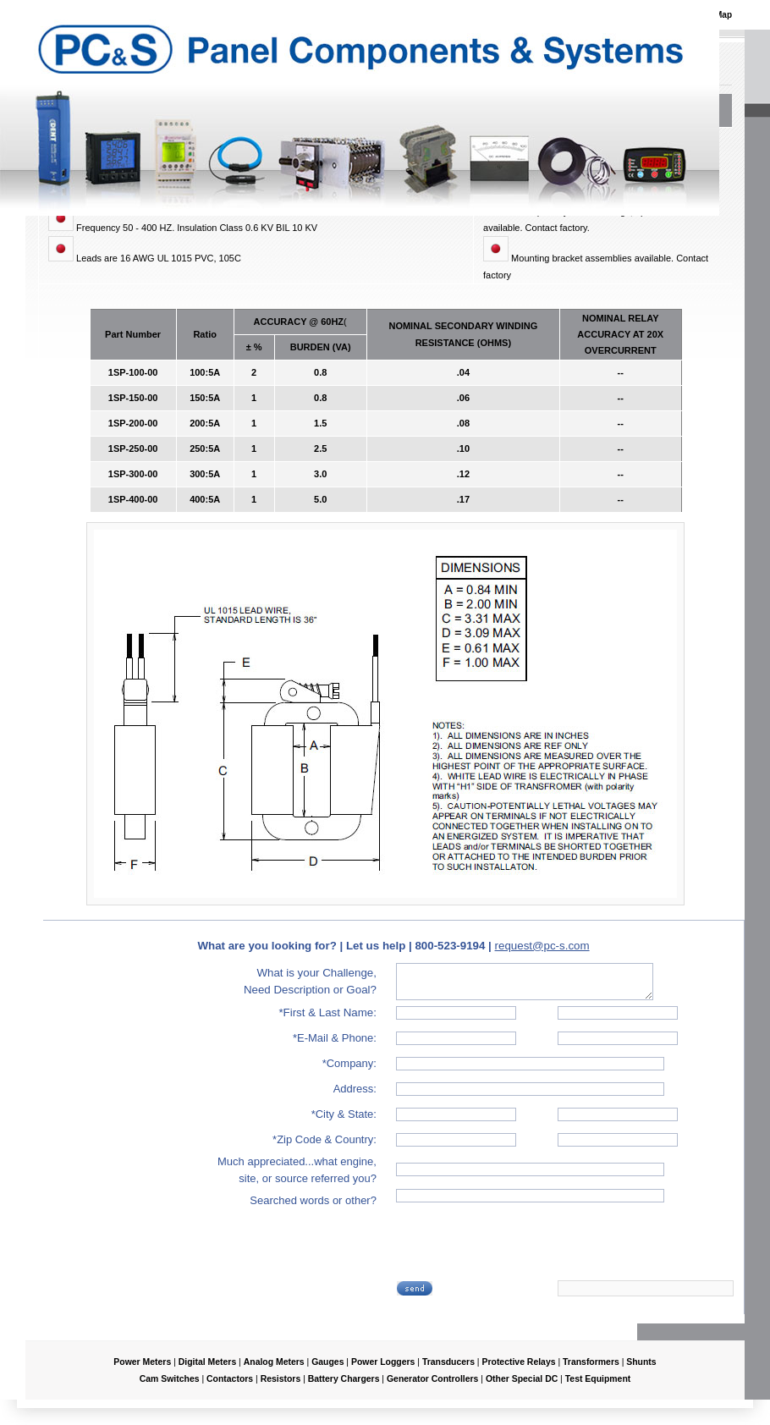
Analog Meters (274, 1362)
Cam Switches (170, 1379)
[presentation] (527, 1246)
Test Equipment (598, 1379)
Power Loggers (383, 1362)
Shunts (641, 1362)
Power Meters (142, 1362)
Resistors (281, 1379)
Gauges (327, 1362)
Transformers (591, 1362)
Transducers (448, 1362)
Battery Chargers (344, 1379)
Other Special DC (522, 1379)
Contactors (229, 1379)
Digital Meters (207, 1362)
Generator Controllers (432, 1379)
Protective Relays (518, 1362)
